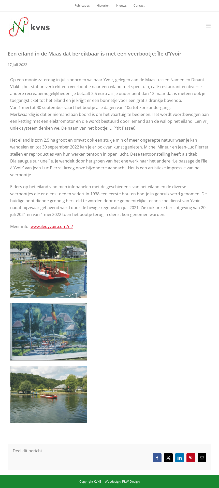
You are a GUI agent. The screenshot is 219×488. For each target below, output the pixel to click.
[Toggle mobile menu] (208, 25)
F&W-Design (131, 481)
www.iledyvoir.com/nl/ (52, 226)
